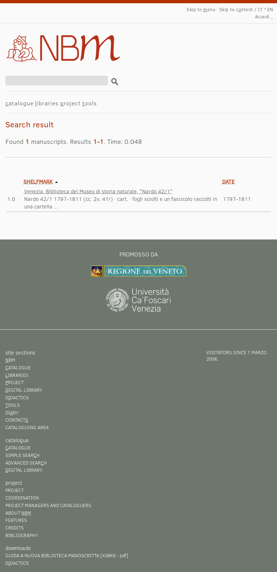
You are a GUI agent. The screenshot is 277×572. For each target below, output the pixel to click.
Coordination (22, 497)
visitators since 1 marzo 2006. (236, 355)
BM (10, 360)
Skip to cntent (236, 9)
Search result (53, 42)
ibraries (47, 103)
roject (70, 103)
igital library (23, 390)
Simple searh (22, 455)
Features (16, 520)
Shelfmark (38, 181)
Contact (16, 420)
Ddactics (17, 397)
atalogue (19, 103)
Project (14, 490)
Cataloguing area (27, 427)
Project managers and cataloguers (48, 505)
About (18, 513)
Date (228, 181)
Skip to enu (200, 9)
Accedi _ (264, 16)
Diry (11, 412)
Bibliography (21, 535)
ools (89, 103)
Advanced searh (26, 462)
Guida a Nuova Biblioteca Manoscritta (52, 555)
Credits (14, 527)
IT (260, 9)
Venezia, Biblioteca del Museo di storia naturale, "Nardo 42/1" (98, 191)
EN (270, 9)
